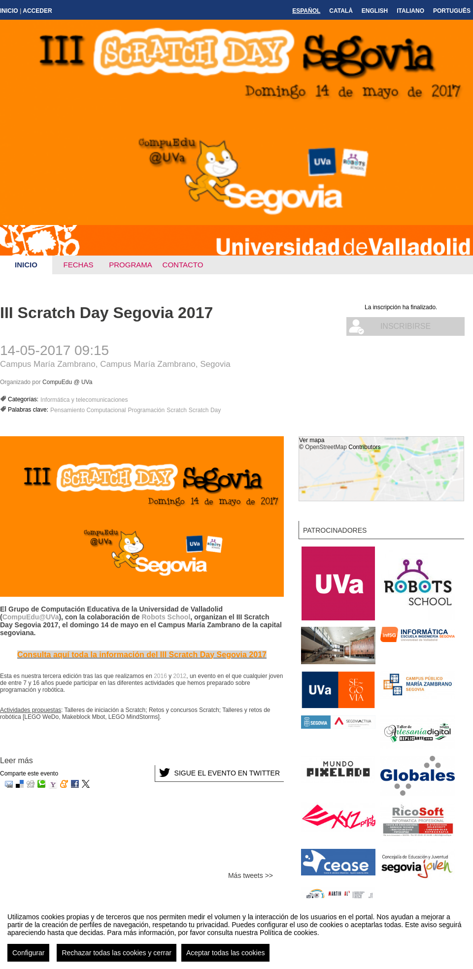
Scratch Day (205, 410)
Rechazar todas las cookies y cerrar (116, 960)
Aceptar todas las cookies (225, 960)
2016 (160, 676)
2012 (180, 676)
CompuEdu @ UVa (67, 382)
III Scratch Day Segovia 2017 (106, 313)
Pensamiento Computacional (88, 410)
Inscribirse (405, 326)
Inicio (9, 10)
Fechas (79, 264)
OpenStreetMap (326, 447)
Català (341, 10)
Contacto (183, 264)
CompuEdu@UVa (30, 617)
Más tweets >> (250, 875)
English (375, 10)
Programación (146, 410)
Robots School (166, 617)
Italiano (410, 10)
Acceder (37, 10)
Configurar (28, 960)
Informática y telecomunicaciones (84, 399)
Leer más (16, 760)
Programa (130, 264)
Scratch (177, 410)
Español (306, 10)
